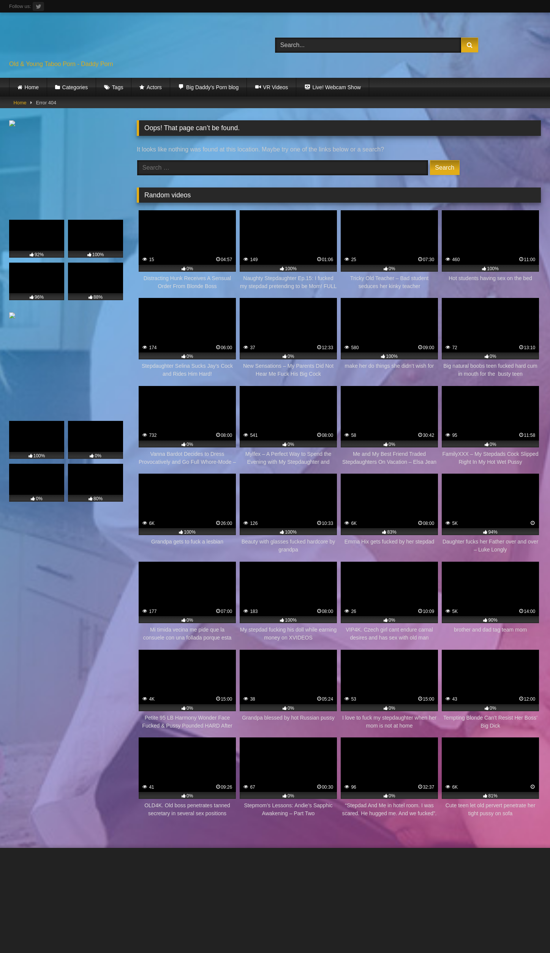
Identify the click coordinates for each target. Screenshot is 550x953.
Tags (117, 87)
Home (32, 87)
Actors (154, 87)
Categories (75, 87)
